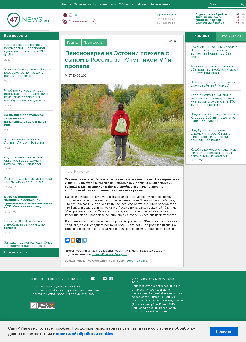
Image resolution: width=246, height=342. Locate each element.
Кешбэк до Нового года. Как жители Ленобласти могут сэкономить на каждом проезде (213, 154)
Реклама (74, 279)
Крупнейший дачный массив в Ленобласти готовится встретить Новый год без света (214, 52)
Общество (127, 4)
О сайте (36, 279)
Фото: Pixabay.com (78, 172)
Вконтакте (93, 278)
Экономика (82, 4)
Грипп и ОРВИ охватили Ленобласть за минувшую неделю (28, 227)
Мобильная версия (65, 15)
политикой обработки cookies (84, 334)
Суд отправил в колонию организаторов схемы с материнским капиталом (28, 163)
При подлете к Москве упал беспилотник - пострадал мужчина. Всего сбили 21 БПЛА (28, 53)
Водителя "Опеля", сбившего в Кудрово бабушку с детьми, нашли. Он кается (215, 117)
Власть (66, 4)
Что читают (231, 36)
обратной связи (137, 261)
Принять (223, 331)
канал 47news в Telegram (109, 254)
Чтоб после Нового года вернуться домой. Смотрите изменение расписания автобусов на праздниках (28, 98)
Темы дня (200, 36)
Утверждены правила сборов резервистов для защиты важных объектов (28, 75)
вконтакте (70, 15)
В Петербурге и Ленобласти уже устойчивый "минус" (213, 84)
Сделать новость (81, 21)
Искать (242, 4)
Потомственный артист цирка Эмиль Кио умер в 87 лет (28, 183)
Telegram (111, 278)
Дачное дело (160, 4)
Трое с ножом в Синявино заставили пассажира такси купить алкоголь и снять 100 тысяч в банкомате (213, 100)
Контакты (55, 279)
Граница (73, 43)
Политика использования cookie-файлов (62, 294)
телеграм (76, 15)
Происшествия (105, 4)
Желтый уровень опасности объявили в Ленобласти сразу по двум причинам (215, 69)
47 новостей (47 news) (150, 279)
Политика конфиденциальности (55, 286)
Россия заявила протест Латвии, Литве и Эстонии (28, 144)
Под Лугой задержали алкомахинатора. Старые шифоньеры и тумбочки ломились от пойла (210, 135)
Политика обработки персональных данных (65, 290)
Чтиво (142, 4)
